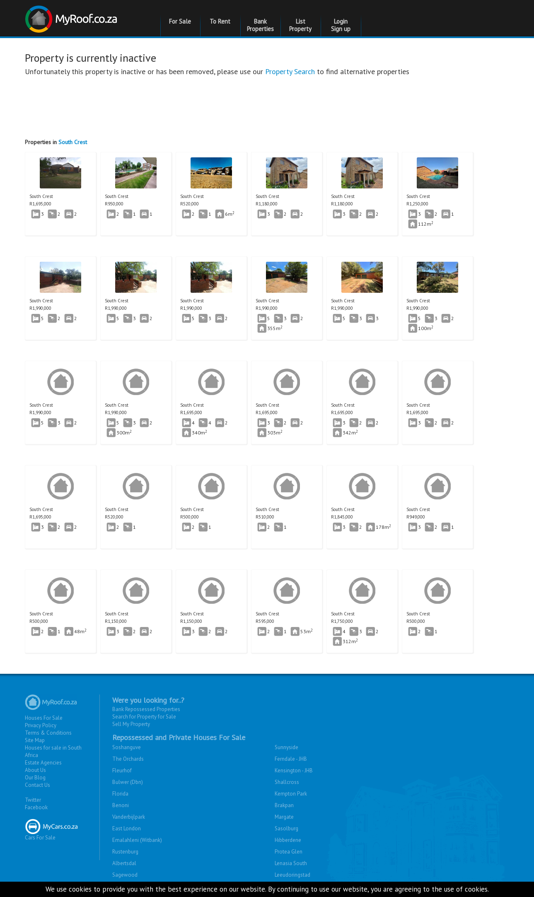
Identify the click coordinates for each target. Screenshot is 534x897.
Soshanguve (126, 747)
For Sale (180, 21)
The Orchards (128, 758)
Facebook (36, 807)
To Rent (220, 21)
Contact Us (37, 784)
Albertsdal (124, 863)
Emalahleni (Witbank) (137, 840)
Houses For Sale (44, 717)
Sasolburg (286, 828)
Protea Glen (288, 851)
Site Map (35, 740)
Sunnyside (286, 747)
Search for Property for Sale (144, 716)
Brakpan (284, 805)
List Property (300, 25)
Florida (120, 793)
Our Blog (35, 777)
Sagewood (125, 874)
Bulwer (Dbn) (127, 782)
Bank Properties (260, 25)
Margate (284, 816)
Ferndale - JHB (291, 758)
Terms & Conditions (48, 732)
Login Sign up (340, 25)
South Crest (72, 142)
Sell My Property (131, 724)
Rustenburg (125, 851)
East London (126, 828)
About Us (35, 770)
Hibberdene (288, 840)
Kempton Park (291, 793)
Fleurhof (122, 770)
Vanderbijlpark (128, 816)
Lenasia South (291, 863)
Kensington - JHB (294, 770)
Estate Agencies (43, 762)
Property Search (290, 71)
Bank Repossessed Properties (146, 709)
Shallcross (287, 782)
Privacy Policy (40, 725)
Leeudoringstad (292, 874)
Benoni (120, 805)
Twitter (33, 799)
